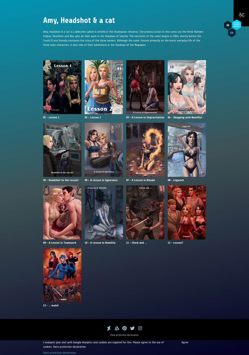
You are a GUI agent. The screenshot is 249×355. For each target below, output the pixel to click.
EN (231, 32)
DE (228, 25)
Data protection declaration (124, 335)
